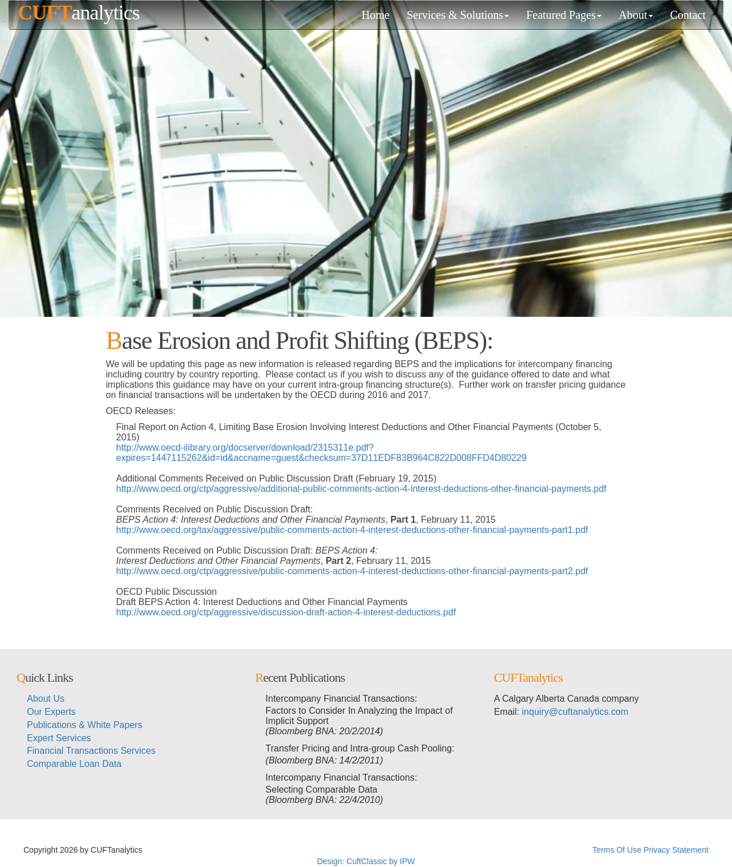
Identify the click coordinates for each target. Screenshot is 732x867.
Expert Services (59, 738)
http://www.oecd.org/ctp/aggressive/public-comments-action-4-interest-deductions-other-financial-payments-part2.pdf (352, 571)
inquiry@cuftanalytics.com (575, 712)
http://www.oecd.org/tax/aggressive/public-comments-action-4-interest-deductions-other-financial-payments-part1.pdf (352, 530)
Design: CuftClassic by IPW (366, 861)
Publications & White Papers (84, 725)
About (636, 15)
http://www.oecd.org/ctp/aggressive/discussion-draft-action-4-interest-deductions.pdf (286, 612)
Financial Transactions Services (91, 750)
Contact (688, 15)
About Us (46, 698)
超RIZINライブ (171, 849)
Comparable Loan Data (74, 764)
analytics (79, 12)
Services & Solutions (458, 15)
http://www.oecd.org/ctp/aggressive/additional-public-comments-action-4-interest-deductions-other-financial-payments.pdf (361, 489)
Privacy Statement (676, 849)
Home (375, 15)
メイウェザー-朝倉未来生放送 (536, 849)
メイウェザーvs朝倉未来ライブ (425, 849)
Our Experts (51, 712)
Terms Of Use (617, 849)
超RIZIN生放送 (340, 849)
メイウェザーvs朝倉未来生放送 (256, 849)
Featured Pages (564, 15)
